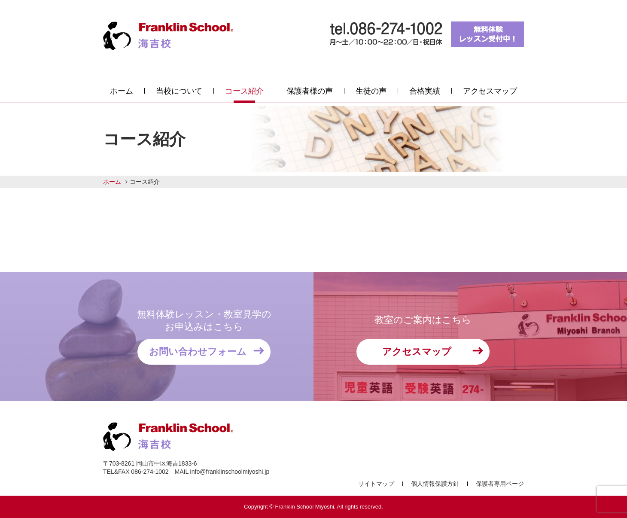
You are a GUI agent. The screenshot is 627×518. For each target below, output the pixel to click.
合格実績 (424, 91)
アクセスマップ (490, 91)
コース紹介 (244, 91)
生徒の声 (371, 91)
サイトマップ (376, 483)
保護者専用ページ (500, 483)
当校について (179, 91)
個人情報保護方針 (435, 483)
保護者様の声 (309, 91)
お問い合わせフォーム (198, 351)
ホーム (121, 91)
